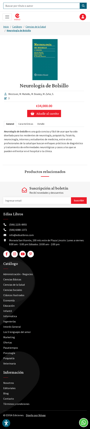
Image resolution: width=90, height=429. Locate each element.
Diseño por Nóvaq (35, 415)
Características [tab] (25, 123)
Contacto (8, 398)
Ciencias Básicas (12, 279)
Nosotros (8, 382)
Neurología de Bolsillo (19, 30)
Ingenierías (9, 321)
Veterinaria (9, 363)
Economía (9, 300)
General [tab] (10, 123)
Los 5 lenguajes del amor (17, 332)
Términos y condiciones (16, 404)
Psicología (9, 353)
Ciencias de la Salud (36, 26)
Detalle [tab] (41, 123)
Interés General (12, 326)
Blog (6, 393)
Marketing (9, 337)
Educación (9, 305)
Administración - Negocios (18, 274)
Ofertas (7, 342)
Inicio (6, 26)
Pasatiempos (10, 347)
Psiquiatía (8, 358)
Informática (10, 316)
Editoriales (9, 388)
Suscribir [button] (79, 200)
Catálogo (17, 26)
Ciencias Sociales (12, 290)
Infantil (7, 311)
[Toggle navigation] (7, 17)
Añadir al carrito (44, 113)
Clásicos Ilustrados (13, 295)
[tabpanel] (44, 144)
